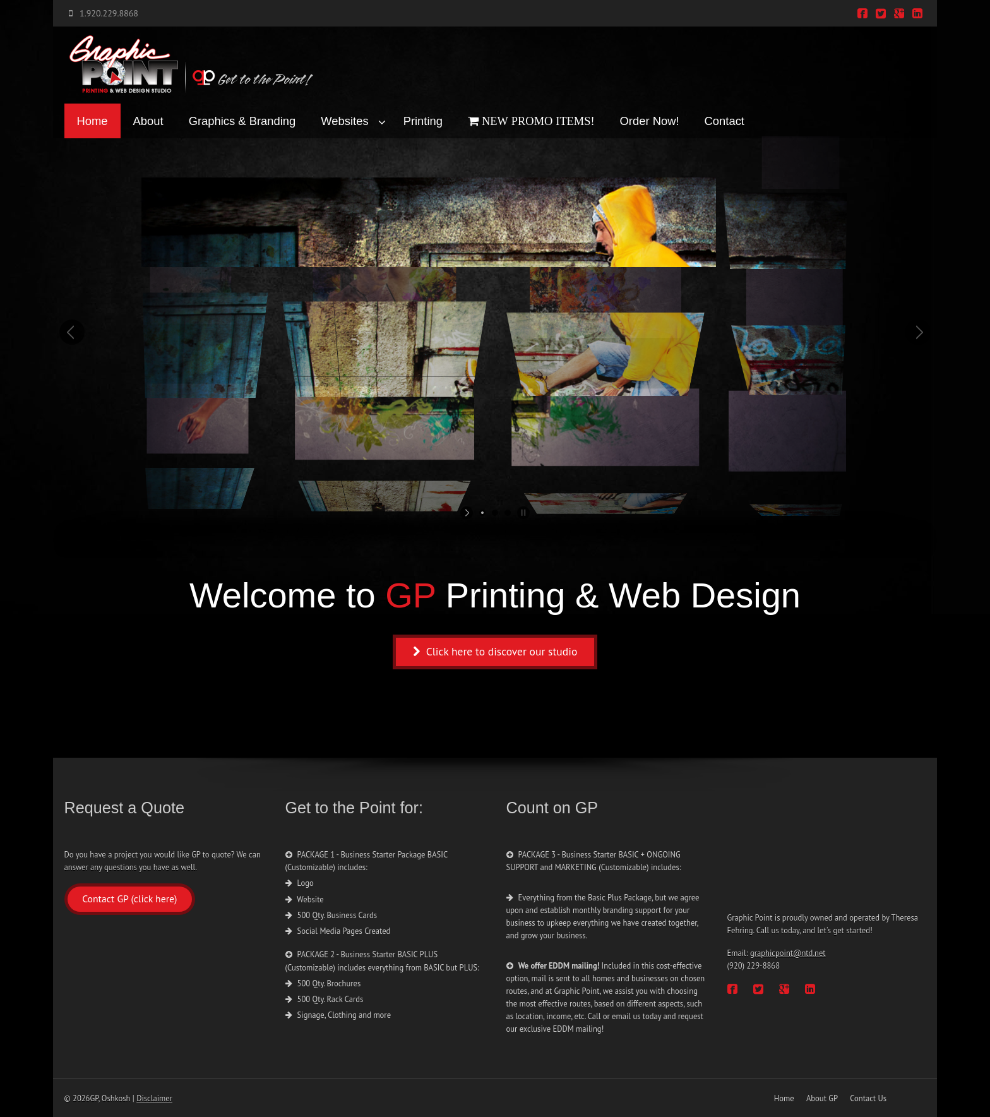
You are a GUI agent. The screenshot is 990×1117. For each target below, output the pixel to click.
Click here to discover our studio (495, 651)
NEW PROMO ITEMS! (537, 121)
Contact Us (868, 1098)
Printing (423, 121)
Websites (344, 121)
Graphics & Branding (242, 121)
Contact (724, 121)
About (148, 121)
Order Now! (649, 121)
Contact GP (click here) (129, 898)
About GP (822, 1098)
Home (92, 121)
